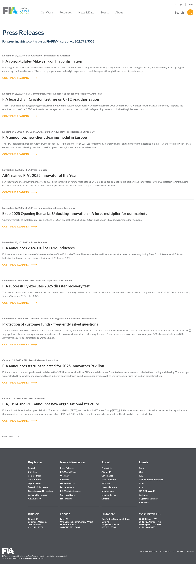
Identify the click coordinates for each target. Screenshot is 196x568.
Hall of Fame (66, 498)
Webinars (65, 475)
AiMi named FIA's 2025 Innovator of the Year (39, 175)
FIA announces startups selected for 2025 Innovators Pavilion (53, 366)
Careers (105, 498)
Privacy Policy (165, 551)
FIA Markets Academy (70, 491)
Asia (141, 487)
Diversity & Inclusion (38, 487)
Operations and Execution (40, 491)
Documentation (67, 487)
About (191, 4)
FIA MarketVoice (68, 472)
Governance (107, 475)
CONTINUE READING (15, 77)
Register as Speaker (148, 498)
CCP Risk (32, 472)
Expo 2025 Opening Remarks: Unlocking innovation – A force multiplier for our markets (74, 213)
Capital (31, 468)
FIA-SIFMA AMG (147, 491)
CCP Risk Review (68, 495)
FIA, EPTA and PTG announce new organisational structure (50, 404)
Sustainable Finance (37, 495)
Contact (190, 551)
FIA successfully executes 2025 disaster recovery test (46, 286)
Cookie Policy (179, 551)
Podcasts (64, 479)
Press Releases (67, 468)
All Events (144, 502)
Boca (141, 468)
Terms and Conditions (148, 551)
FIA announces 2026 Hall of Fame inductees (38, 248)
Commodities (34, 475)
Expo (141, 483)
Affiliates (106, 483)
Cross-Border (34, 479)
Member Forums (109, 495)
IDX (141, 475)
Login (180, 4)
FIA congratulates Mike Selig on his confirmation (42, 61)
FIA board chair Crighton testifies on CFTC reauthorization (50, 99)
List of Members (109, 487)
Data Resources (67, 483)
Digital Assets (34, 483)
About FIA (106, 472)
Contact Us (107, 468)
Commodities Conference (151, 479)
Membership (108, 491)
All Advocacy (34, 498)
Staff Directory (109, 479)
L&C (141, 472)
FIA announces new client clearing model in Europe (44, 137)
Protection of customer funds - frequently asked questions (50, 324)
